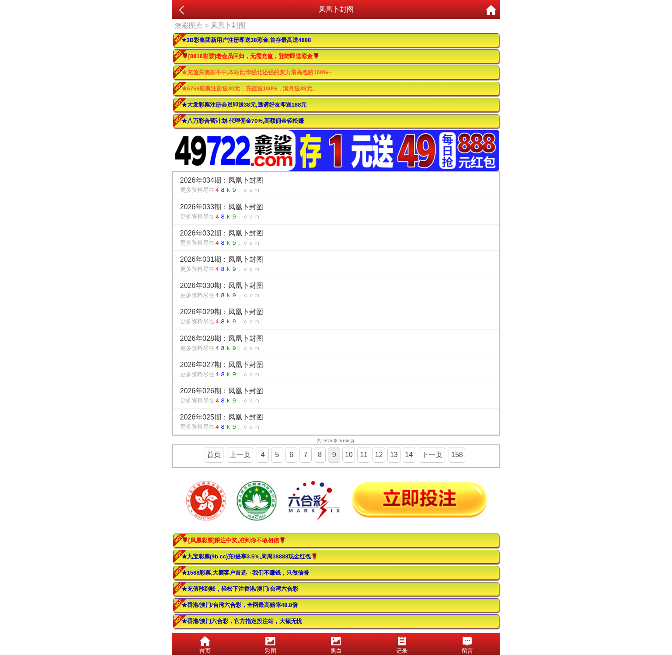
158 (457, 454)
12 (379, 454)
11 (364, 454)
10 (349, 454)
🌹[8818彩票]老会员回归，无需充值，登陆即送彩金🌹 (250, 56)
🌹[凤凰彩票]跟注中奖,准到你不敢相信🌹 (233, 540)
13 (394, 454)
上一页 (240, 454)
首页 (214, 454)
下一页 (431, 454)
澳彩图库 (189, 25)
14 (409, 454)
